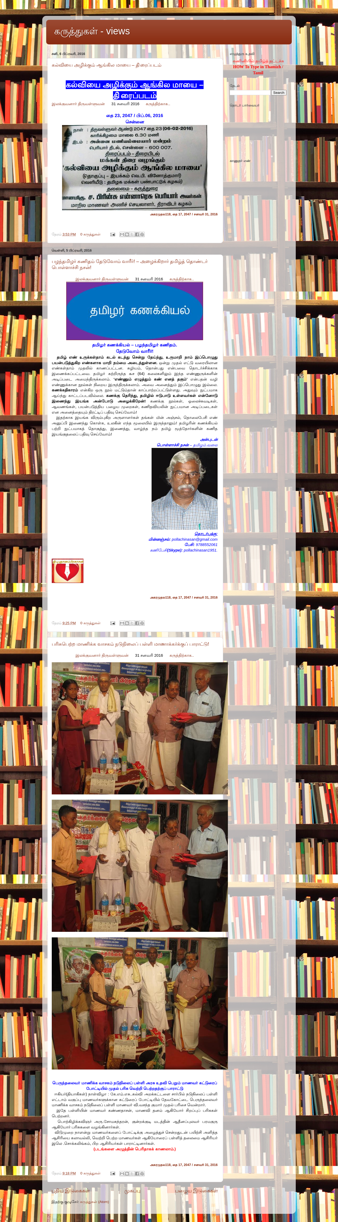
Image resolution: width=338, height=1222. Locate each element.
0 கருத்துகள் (90, 234)
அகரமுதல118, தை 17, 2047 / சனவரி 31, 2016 (184, 214)
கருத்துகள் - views (92, 31)
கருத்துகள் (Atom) (94, 1202)
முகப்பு (132, 1190)
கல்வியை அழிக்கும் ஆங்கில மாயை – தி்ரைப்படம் (106, 65)
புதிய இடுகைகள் (70, 1190)
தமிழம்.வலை (205, 445)
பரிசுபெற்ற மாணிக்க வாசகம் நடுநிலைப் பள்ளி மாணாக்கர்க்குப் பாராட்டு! (130, 644)
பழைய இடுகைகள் (196, 1190)
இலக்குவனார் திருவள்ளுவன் (78, 104)
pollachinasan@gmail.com (195, 539)
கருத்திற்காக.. (158, 104)
